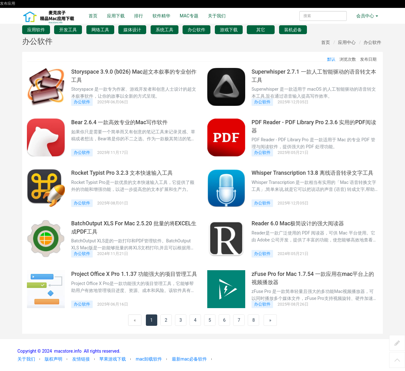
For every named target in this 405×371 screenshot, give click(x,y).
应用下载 (116, 15)
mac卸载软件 (149, 359)
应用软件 (36, 29)
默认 (331, 59)
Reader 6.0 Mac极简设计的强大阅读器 (299, 223)
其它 (260, 29)
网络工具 (100, 29)
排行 (138, 15)
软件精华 (161, 15)
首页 (93, 15)
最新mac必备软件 (189, 359)
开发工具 (68, 29)
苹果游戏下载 (112, 359)
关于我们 (217, 15)
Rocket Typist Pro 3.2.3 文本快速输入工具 (123, 173)
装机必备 (293, 29)
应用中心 (347, 42)
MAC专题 (189, 15)
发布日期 (368, 59)
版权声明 (53, 359)
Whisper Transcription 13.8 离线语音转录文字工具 (314, 173)
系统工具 (164, 29)
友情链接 (81, 359)
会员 (367, 15)
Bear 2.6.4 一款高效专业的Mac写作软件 (121, 122)
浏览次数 (348, 59)
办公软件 (196, 29)
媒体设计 (132, 29)
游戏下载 (229, 29)
